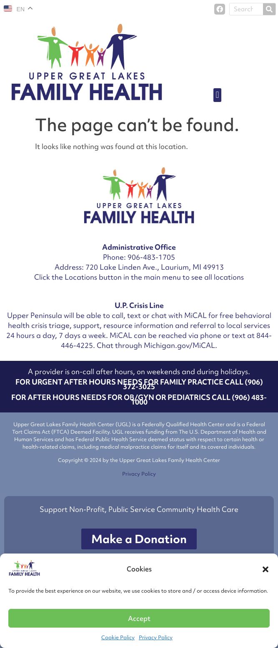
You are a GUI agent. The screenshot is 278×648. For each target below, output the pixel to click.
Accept (139, 618)
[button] (265, 569)
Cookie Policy (118, 637)
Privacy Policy (156, 637)
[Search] (269, 9)
